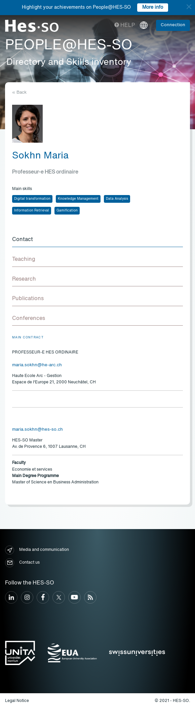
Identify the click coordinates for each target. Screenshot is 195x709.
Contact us (22, 562)
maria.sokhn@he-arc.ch (37, 365)
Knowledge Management (78, 198)
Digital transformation (32, 198)
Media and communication (37, 550)
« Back (19, 92)
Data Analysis (117, 198)
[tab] (97, 240)
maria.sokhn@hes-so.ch (37, 429)
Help (124, 25)
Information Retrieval (31, 210)
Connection (173, 25)
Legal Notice (17, 701)
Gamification (67, 210)
